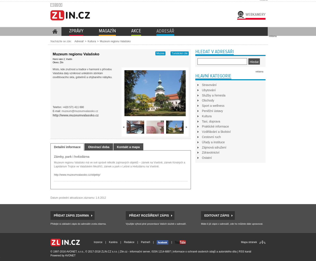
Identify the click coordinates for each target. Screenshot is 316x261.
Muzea (160, 53)
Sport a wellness (213, 105)
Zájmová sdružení (214, 147)
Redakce (129, 242)
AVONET (70, 255)
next (186, 127)
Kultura (92, 41)
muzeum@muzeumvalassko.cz (80, 111)
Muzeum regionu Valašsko (115, 41)
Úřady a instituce (213, 142)
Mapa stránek (249, 242)
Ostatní (207, 157)
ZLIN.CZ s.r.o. (109, 251)
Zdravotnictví (210, 152)
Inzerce (98, 242)
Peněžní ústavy (212, 111)
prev (124, 127)
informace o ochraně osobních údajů (194, 251)
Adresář (79, 41)
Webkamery (256, 14)
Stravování (209, 85)
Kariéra (113, 242)
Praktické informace (215, 126)
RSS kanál (245, 251)
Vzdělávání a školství (216, 131)
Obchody (208, 100)
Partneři (145, 242)
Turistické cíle (180, 53)
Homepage (54, 31)
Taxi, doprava (211, 121)
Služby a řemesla (213, 95)
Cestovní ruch (211, 137)
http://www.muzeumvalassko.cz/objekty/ (77, 174)
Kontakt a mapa (128, 147)
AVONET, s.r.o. (75, 251)
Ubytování (209, 90)
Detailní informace (67, 147)
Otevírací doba (98, 147)
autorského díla (228, 251)
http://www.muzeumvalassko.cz (76, 115)
